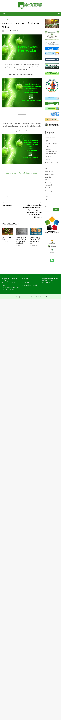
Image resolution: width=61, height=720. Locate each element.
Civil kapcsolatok (50, 138)
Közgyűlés (48, 177)
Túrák (46, 197)
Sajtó (46, 194)
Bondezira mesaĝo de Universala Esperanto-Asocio (21, 173)
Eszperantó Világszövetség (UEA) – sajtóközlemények (51, 151)
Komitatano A (49, 171)
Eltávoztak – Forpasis (51, 143)
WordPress (41, 297)
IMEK (46, 168)
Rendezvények (49, 191)
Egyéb (46, 141)
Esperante (48, 146)
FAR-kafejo (48, 159)
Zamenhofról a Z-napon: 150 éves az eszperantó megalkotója (21, 240)
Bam (47, 297)
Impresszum (25, 281)
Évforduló (5, 20)
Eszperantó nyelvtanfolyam (50, 279)
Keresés (47, 207)
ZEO (46, 199)
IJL (46, 165)
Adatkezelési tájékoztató (29, 285)
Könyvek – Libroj (50, 174)
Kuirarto (47, 180)
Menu (3, 13)
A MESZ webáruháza (48, 281)
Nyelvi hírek (48, 188)
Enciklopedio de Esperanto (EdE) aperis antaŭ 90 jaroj (35, 240)
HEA (10, 30)
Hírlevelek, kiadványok (51, 162)
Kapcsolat (25, 279)
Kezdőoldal (25, 283)
